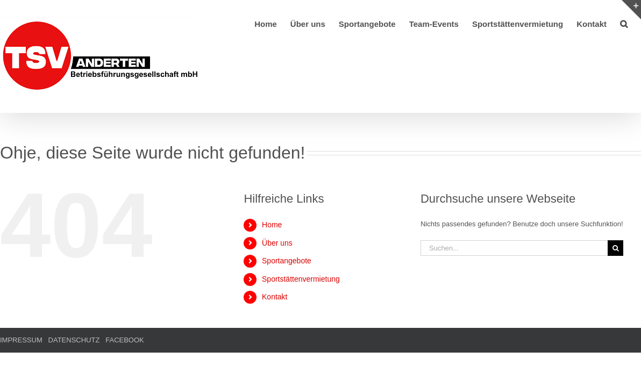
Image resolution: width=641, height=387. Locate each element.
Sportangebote (286, 260)
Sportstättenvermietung (301, 279)
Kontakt (274, 296)
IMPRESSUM (21, 340)
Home (272, 224)
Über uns (277, 243)
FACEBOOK (124, 340)
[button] (637, 23)
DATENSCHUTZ (74, 340)
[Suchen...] (514, 248)
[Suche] (615, 248)
